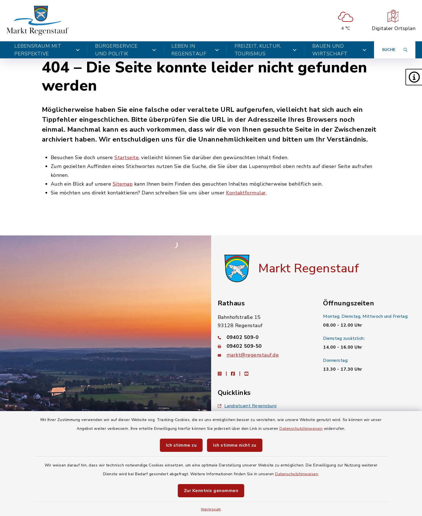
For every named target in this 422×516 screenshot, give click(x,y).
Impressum (211, 509)
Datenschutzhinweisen (300, 428)
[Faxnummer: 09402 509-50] (264, 346)
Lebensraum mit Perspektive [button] (47, 50)
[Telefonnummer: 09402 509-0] (264, 337)
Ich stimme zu (181, 445)
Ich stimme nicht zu (234, 445)
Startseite (126, 157)
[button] (413, 77)
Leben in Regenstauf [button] (195, 50)
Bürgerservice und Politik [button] (125, 50)
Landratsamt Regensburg (247, 406)
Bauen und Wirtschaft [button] (339, 50)
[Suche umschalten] (394, 49)
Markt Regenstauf (308, 268)
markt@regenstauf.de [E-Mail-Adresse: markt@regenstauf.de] (253, 355)
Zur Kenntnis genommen (211, 491)
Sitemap (123, 184)
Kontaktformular (246, 192)
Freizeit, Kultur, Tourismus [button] (266, 50)
